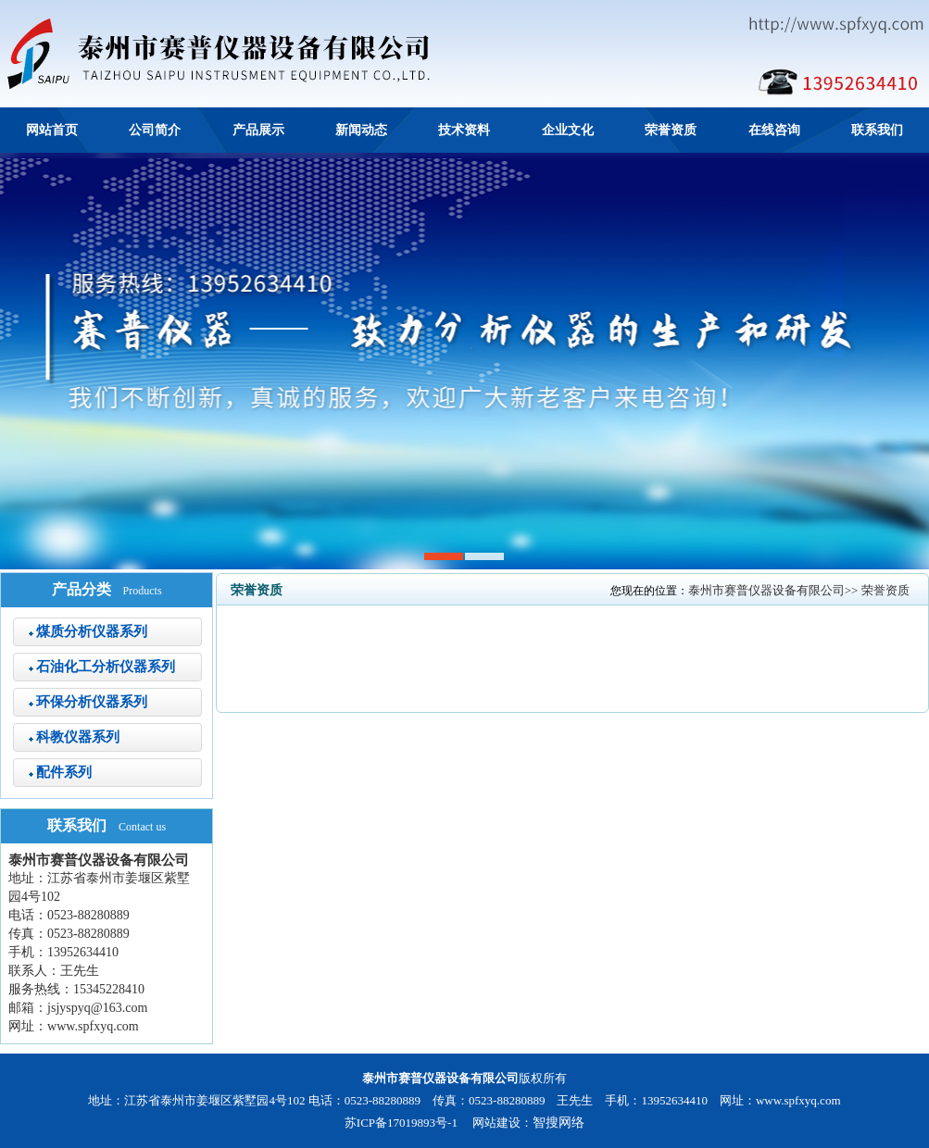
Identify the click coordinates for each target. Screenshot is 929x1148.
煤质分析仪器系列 (91, 631)
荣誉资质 (671, 130)
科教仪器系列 (77, 737)
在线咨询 (774, 130)
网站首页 (52, 130)
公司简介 (155, 130)
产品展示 (258, 130)
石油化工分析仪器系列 (105, 666)
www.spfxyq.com (93, 1026)
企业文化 (568, 130)
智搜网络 (558, 1122)
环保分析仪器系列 (91, 701)
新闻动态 (361, 130)
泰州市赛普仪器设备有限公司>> (774, 590)
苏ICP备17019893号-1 (401, 1122)
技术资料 (464, 130)
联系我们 (877, 130)
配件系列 (64, 772)
